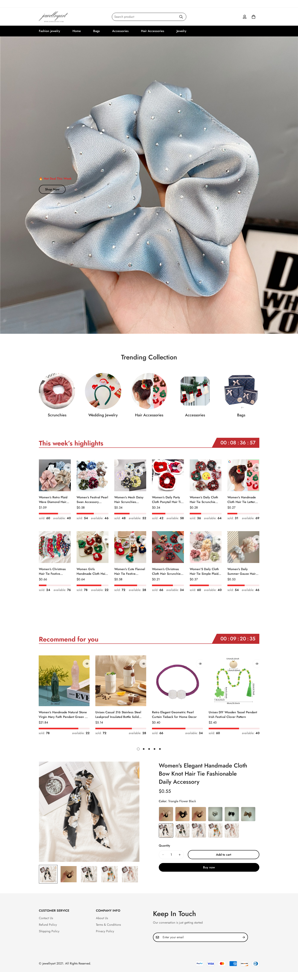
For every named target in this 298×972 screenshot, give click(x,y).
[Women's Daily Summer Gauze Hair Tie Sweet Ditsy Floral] (243, 547)
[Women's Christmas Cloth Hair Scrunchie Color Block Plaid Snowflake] (168, 547)
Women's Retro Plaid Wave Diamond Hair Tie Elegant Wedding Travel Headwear (53, 499)
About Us (102, 918)
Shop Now (52, 189)
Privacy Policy (105, 931)
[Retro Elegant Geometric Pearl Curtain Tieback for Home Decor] (177, 680)
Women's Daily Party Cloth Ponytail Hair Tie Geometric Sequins (167, 499)
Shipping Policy (49, 931)
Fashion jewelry (49, 31)
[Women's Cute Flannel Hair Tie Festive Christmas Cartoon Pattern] (130, 547)
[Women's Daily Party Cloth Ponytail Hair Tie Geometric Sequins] (168, 475)
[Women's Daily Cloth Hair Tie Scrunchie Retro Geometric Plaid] (206, 475)
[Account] (244, 16)
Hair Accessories (152, 31)
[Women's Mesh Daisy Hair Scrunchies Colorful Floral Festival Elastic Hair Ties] (130, 475)
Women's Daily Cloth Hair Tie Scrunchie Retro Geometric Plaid (205, 499)
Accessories (120, 31)
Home (77, 31)
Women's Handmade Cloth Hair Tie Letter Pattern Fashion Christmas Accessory (241, 499)
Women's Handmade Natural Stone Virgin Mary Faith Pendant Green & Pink (63, 714)
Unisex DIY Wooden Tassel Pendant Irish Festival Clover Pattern (233, 714)
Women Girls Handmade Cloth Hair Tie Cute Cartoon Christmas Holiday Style (91, 571)
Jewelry (181, 31)
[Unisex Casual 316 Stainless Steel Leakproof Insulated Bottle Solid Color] (120, 680)
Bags (96, 31)
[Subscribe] (243, 937)
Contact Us (46, 918)
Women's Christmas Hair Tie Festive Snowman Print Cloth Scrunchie (53, 571)
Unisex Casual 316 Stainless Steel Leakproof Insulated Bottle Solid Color (118, 714)
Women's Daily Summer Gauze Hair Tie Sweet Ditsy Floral (242, 571)
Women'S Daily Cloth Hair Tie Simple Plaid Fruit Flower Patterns (204, 571)
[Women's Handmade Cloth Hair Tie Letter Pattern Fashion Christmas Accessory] (243, 475)
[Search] (181, 17)
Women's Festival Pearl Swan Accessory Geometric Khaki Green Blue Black (92, 499)
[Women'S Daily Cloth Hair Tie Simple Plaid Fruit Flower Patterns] (206, 547)
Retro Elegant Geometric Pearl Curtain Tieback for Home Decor (174, 714)
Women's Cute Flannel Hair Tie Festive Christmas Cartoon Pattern (129, 571)
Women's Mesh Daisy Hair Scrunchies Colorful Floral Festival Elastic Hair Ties (129, 499)
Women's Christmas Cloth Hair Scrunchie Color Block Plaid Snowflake (166, 571)
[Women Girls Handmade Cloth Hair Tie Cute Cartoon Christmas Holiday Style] (92, 547)
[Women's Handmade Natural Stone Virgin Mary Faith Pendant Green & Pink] (64, 680)
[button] (253, 16)
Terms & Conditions (108, 924)
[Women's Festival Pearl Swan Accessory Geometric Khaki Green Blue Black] (92, 475)
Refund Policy (48, 924)
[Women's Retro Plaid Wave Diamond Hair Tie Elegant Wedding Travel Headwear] (55, 475)
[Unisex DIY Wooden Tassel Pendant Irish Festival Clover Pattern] (234, 680)
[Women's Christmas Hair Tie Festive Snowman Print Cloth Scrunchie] (55, 547)
